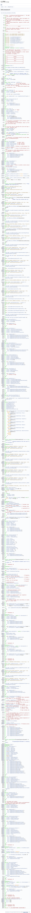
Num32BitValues (14, 807)
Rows (11, 538)
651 (2, 747)
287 (2, 346)
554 (2, 636)
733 (2, 830)
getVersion (16, 177)
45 (2, 67)
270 (2, 328)
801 (2, 899)
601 (2, 686)
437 (2, 506)
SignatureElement (13, 534)
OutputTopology (14, 356)
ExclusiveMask (13, 720)
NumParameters (14, 830)
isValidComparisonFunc (13, 298)
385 (2, 446)
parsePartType (17, 317)
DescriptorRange (12, 776)
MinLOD (10, 755)
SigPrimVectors (13, 569)
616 (2, 704)
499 (2, 574)
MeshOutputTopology (14, 571)
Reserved (12, 551)
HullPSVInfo (11, 328)
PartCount (13, 113)
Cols (11, 540)
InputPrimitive (14, 355)
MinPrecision (17, 723)
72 (2, 99)
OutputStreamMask (15, 357)
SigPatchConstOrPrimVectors (16, 577)
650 (2, 746)
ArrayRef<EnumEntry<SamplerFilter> (18, 277)
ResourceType (14, 470)
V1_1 (7, 900)
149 (2, 187)
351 (2, 410)
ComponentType (14, 455)
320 (2, 378)
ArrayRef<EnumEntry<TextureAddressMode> (19, 285)
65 (2, 92)
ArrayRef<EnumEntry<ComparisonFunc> (18, 295)
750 (2, 846)
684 (2, 779)
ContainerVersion (13, 99)
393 (2, 455)
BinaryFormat (10, 6)
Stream (11, 549)
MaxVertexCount (14, 575)
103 (2, 132)
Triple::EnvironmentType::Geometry (18, 418)
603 (2, 688)
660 (2, 756)
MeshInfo (16, 583)
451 (2, 524)
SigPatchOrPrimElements (15, 593)
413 (2, 477)
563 (2, 645)
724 (2, 821)
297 (2, 355)
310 (2, 368)
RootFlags (13, 203)
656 (2, 752)
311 (2, 369)
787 (2, 886)
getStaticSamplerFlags (10, 245)
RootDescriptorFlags (15, 215)
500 (2, 575)
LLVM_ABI (8, 94)
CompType (17, 707)
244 (2, 300)
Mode (16, 547)
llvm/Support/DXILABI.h (15, 40)
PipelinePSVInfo (12, 402)
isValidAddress (11, 288)
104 (2, 133)
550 (2, 631)
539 (2, 620)
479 (2, 551)
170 (2, 213)
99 (2, 128)
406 (2, 469)
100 (2, 129)
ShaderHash (11, 90)
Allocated (12, 542)
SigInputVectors (14, 595)
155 (2, 194)
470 (2, 542)
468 (2, 540)
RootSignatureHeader (13, 828)
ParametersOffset (15, 831)
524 (2, 603)
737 (2, 834)
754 (2, 851)
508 (2, 587)
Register (13, 708)
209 (2, 261)
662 (2, 758)
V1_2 (7, 901)
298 (2, 356)
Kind (14, 544)
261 (2, 319)
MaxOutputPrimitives (15, 383)
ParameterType (14, 817)
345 (2, 405)
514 (2, 593)
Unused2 (12, 550)
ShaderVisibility (15, 261)
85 (2, 111)
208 (2, 260)
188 (2, 235)
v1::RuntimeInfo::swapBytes (13, 627)
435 (2, 503)
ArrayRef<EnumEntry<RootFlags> (17, 210)
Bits (13, 495)
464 (2, 536)
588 (2, 671)
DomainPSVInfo (12, 343)
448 (2, 521)
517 (2, 595)
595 (2, 679)
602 (2, 687)
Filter (12, 747)
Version (16, 111)
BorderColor (13, 754)
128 (2, 162)
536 (2, 617)
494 (2, 568)
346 (2, 406)
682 (2, 777)
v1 (10, 566)
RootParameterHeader (13, 816)
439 (2, 510)
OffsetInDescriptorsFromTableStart (19, 781)
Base (20, 854)
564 (2, 646)
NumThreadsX (13, 616)
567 (2, 649)
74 (2, 101)
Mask (11, 710)
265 (2, 323)
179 (2, 224)
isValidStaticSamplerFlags (14, 312)
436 (2, 504)
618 (2, 707)
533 (2, 614)
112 (2, 143)
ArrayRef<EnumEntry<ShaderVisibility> (18, 265)
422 (2, 488)
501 (2, 577)
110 (2, 141)
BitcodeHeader (12, 141)
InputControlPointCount (16, 329)
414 (2, 478)
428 (2, 495)
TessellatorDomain (15, 331)
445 (2, 517)
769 (2, 867)
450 (2, 523)
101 (2, 130)
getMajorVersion (14, 173)
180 (2, 225)
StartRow (12, 539)
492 (2, 566)
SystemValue (16, 705)
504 (2, 583)
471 (2, 543)
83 (2, 109)
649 (2, 745)
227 (2, 282)
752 (2, 849)
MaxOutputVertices (15, 382)
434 (2, 502)
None (7, 83)
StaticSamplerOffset (15, 833)
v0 (10, 501)
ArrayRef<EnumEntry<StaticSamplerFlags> (19, 244)
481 (2, 553)
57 (2, 82)
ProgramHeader (12, 161)
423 (2, 489)
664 (2, 760)
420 (2, 485)
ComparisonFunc (14, 291)
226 (2, 280)
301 (2, 359)
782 (2, 881)
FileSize (13, 112)
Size (12, 130)
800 (2, 898)
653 (2, 749)
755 (2, 852)
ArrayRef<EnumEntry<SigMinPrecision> (18, 667)
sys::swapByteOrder (20, 96)
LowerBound (13, 524)
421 (2, 487)
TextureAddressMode (15, 282)
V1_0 (7, 899)
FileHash (11, 110)
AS (17, 409)
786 (2, 885)
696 (2, 792)
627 (2, 720)
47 (2, 69)
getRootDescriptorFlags (10, 222)
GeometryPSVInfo (12, 354)
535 (2, 616)
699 (2, 795)
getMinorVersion (14, 175)
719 (2, 816)
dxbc (11, 65)
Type (14, 522)
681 (2, 776)
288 (2, 347)
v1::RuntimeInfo (22, 615)
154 (2, 192)
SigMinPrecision (14, 663)
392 (2, 454)
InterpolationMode (15, 463)
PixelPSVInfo (12, 368)
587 (2, 670)
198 (2, 248)
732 (2, 829)
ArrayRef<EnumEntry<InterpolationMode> (19, 467)
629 (2, 722)
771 (2, 869)
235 (2, 290)
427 (2, 494)
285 (2, 344)
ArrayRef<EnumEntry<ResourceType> (17, 474)
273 (2, 331)
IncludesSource (9, 84)
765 (2, 863)
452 (2, 525)
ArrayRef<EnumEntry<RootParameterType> (19, 252)
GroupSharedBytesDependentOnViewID (19, 380)
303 (2, 361)
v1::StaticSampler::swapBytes (14, 890)
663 (2, 759)
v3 (10, 645)
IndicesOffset (14, 536)
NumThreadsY (13, 617)
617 (2, 705)
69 (2, 96)
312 (2, 370)
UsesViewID (12, 587)
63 (2, 90)
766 (2, 864)
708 (2, 805)
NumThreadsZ (13, 618)
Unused (12, 145)
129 (2, 163)
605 (2, 690)
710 (2, 807)
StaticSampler (12, 746)
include (2, 6)
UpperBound (13, 525)
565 (2, 647)
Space (12, 523)
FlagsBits (12, 489)
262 (2, 320)
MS (12, 408)
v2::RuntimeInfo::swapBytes (13, 650)
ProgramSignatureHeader (14, 686)
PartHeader (11, 128)
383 (2, 444)
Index (12, 704)
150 (2, 188)
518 (2, 596)
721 (2, 818)
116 (2, 148)
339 (2, 398)
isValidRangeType (12, 258)
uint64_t (20, 194)
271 (2, 329)
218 (2, 271)
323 (2, 381)
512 (2, 590)
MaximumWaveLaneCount (16, 506)
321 (2, 379)
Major (12, 100)
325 (2, 383)
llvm (5, 6)
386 (2, 447)
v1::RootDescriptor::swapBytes (14, 857)
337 (2, 396)
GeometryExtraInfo (12, 574)
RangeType (13, 777)
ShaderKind (13, 164)
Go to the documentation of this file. (8, 13)
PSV (11, 444)
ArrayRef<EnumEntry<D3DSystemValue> (18, 675)
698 (2, 794)
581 (2, 663)
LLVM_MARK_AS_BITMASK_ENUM (12, 206)
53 (2, 78)
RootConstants (12, 804)
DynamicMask (13, 548)
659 (2, 755)
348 (2, 408)
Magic (11, 109)
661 (2, 757)
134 (2, 168)
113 (2, 144)
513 (2, 591)
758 (2, 856)
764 (2, 862)
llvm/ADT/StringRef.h (15, 38)
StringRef (8, 133)
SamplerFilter (14, 271)
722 (2, 819)
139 (2, 173)
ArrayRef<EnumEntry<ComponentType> (18, 459)
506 (2, 585)
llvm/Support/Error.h (15, 41)
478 (2, 550)
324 (2, 382)
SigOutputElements (14, 591)
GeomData (17, 588)
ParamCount (13, 687)
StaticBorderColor (15, 302)
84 (2, 110)
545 (2, 626)
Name (11, 129)
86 (2, 112)
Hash (10, 78)
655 (2, 751)
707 (2, 804)
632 (2, 726)
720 (2, 817)
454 (2, 527)
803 (2, 901)
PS (13, 407)
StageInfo (16, 503)
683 (2, 778)
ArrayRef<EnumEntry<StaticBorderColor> (19, 314)
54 (2, 79)
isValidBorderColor (12, 306)
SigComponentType (15, 679)
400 (2, 463)
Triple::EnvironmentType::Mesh (17, 427)
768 (2, 866)
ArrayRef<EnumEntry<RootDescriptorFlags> (19, 221)
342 (2, 402)
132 (2, 166)
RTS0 (11, 744)
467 (2, 539)
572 (2, 653)
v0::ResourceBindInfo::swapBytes (14, 637)
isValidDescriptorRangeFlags (14, 310)
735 (2, 832)
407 (2, 470)
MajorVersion (13, 144)
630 (2, 723)
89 (2, 115)
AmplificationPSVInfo (14, 395)
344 (2, 404)
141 (2, 177)
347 (2, 407)
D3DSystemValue (14, 671)
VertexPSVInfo (12, 319)
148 (2, 186)
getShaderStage (24, 69)
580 (2, 661)
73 (2, 100)
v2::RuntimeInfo (22, 646)
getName (13, 133)
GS (14, 406)
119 (2, 153)
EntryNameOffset (14, 647)
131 (2, 164)
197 (2, 247)
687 (2, 782)
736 (2, 833)
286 (2, 345)
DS (13, 405)
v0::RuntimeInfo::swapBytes (13, 604)
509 (2, 588)
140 (2, 175)
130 (2, 164)
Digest (11, 79)
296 (2, 354)
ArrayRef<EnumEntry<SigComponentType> (18, 683)
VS (13, 403)
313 (2, 371)
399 (2, 462)
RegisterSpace (14, 758)
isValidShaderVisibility (13, 268)
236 (2, 291)
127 (2, 161)
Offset (12, 146)
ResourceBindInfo (13, 521)
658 (2, 754)
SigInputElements (14, 590)
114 (2, 145)
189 (2, 237)
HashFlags (13, 82)
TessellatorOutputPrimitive (17, 332)
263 (2, 321)
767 (2, 865)
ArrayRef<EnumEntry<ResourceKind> (17, 482)
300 (2, 358)
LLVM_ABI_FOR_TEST (9, 255)
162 (2, 203)
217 (2, 270)
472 (2, 544)
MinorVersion (13, 143)
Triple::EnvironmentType (14, 69)
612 (2, 697)
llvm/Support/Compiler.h (15, 39)
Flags (12, 91)
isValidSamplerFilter (13, 275)
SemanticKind (14, 447)
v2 (10, 614)
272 (2, 330)
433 (2, 501)
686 (2, 781)
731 (2, 828)
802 (2, 900)
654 (2, 750)
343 (2, 403)
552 (2, 634)
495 (2, 569)
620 (2, 710)
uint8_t (8, 79)
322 (2, 380)
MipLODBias (11, 751)
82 (2, 108)
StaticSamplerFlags (15, 237)
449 (2, 522)
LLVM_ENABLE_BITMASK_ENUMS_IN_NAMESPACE (14, 67)
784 (2, 883)
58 (2, 83)
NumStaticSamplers (15, 832)
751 (2, 847)
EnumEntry (22, 47)
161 (2, 202)
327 (2, 385)
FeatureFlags (14, 194)
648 (2, 744)
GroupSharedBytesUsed (16, 379)
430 (2, 497)
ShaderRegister (14, 757)
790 (2, 889)
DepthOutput (13, 369)
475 (2, 547)
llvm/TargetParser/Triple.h (16, 43)
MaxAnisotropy (14, 752)
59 (2, 84)
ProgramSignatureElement (14, 696)
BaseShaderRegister (15, 779)
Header (10, 108)
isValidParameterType (21, 255)
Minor (12, 101)
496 (2, 571)
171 (2, 215)
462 (2, 534)
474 (2, 546)
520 (2, 598)
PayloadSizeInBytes (15, 381)
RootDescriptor (12, 792)
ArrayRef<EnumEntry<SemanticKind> (17, 451)
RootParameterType (15, 248)
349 (2, 409)
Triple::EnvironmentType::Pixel (17, 412)
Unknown (8, 188)
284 (2, 343)
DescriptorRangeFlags (16, 225)
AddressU (13, 748)
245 (2, 302)
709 (2, 806)
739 (2, 835)
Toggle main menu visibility (2, 4)
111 (2, 142)
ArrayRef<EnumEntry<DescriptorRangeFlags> (19, 232)
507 (2, 586)
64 (2, 91)
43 (2, 65)
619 (2, 708)
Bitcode (15, 166)
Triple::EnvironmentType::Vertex (17, 415)
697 (2, 793)
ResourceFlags (12, 487)
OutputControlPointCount (16, 330)
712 (2, 809)
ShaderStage (13, 586)
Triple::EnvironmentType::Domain (17, 424)
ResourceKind (14, 478)
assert (7, 71)
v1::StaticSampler (24, 882)
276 (2, 334)
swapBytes (11, 96)
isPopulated (16, 94)
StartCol (12, 541)
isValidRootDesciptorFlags (14, 308)
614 (2, 700)
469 (2, 541)
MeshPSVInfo (11, 378)
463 (2, 535)
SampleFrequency (14, 370)
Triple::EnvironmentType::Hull (17, 421)
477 (2, 549)
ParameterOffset (14, 819)
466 (2, 538)
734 (2, 831)
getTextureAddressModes (10, 287)
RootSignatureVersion (16, 898)
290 (2, 348)
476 (2, 548)
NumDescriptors (14, 778)
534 (2, 615)
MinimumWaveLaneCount (16, 504)
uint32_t (18, 82)
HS (12, 404)
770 (2, 868)
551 (2, 633)
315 (2, 373)
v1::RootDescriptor (25, 847)
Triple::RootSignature (19, 71)
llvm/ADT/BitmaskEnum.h (15, 37)
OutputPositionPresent (15, 320)
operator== (11, 497)
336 (2, 395)
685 (2, 780)
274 (2, 332)
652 (2, 748)
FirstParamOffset (15, 688)
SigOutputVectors (14, 596)
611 (2, 696)
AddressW (13, 750)
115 (2, 146)
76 (2, 103)
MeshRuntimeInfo (12, 568)
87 (2, 113)
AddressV (13, 749)
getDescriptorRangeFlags (12, 233)
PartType (13, 187)
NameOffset (13, 535)
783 (2, 882)
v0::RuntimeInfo (22, 585)
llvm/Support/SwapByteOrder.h (17, 42)
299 (2, 357)
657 (2, 753)
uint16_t (8, 100)
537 (2, 618)
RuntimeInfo (11, 502)
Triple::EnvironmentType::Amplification (19, 430)
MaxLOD (10, 756)
